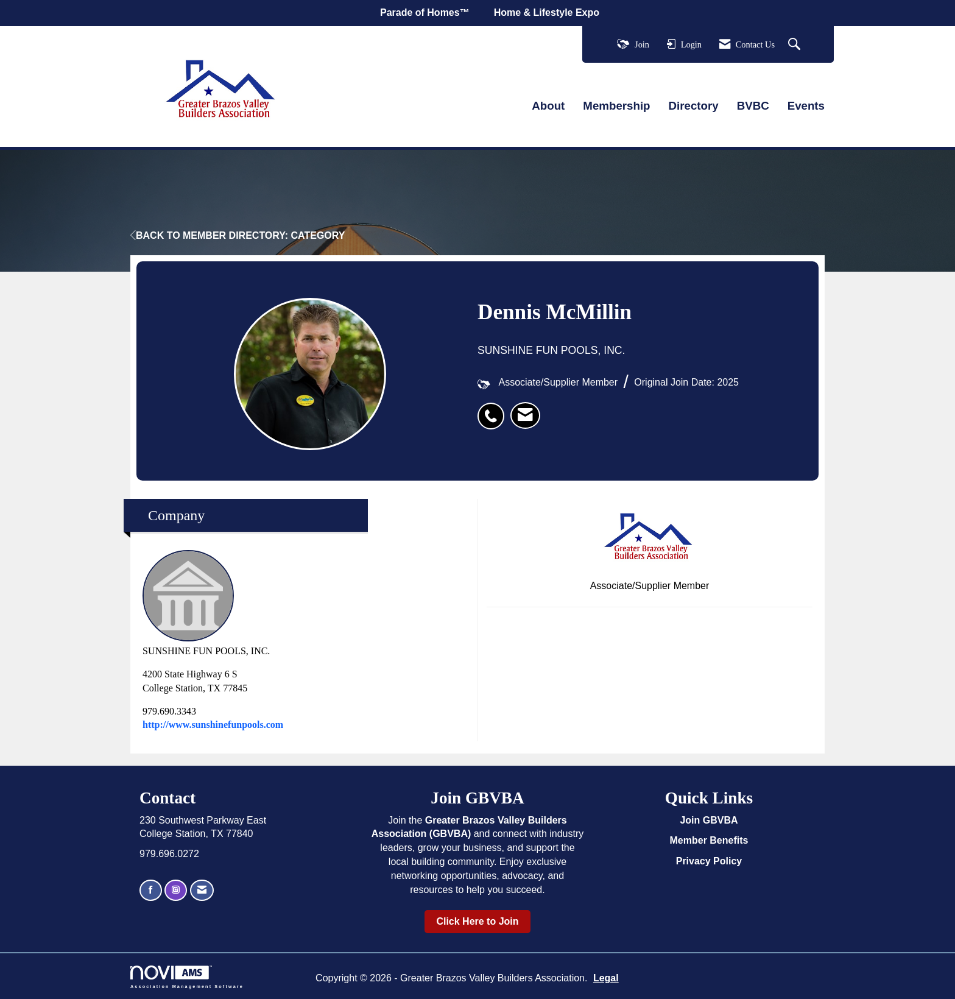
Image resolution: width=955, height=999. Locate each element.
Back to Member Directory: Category (237, 235)
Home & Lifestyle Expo (546, 12)
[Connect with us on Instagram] (175, 890)
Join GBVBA (709, 820)
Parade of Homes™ (425, 12)
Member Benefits (709, 840)
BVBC (753, 105)
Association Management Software (187, 976)
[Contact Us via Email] (202, 890)
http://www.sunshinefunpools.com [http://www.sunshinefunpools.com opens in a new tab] (213, 724)
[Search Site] (795, 44)
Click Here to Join (477, 921)
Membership (616, 105)
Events (806, 105)
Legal (606, 978)
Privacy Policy (709, 861)
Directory (694, 105)
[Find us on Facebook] (150, 890)
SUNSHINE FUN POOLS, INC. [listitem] (206, 603)
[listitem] (493, 409)
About (548, 105)
